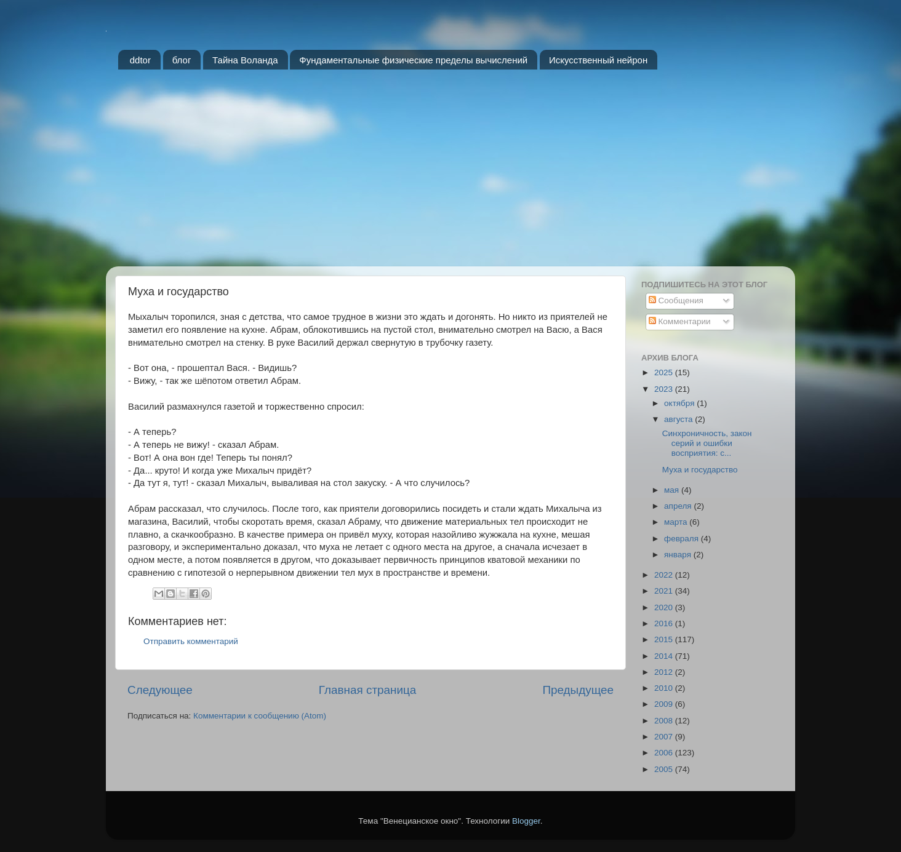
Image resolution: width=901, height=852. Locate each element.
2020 (664, 607)
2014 (664, 656)
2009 (664, 704)
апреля (679, 506)
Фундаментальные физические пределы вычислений (413, 60)
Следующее (160, 689)
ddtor (140, 60)
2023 (664, 389)
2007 (664, 736)
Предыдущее (578, 689)
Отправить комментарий (190, 641)
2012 (664, 672)
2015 (664, 639)
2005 (664, 769)
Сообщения (676, 300)
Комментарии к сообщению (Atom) (259, 715)
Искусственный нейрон (598, 60)
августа (679, 419)
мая (672, 490)
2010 (664, 688)
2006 (664, 752)
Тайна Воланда (245, 60)
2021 (664, 590)
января (679, 554)
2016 (664, 623)
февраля (682, 538)
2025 (664, 372)
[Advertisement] (450, 174)
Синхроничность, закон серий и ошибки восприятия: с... (707, 443)
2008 (664, 720)
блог (181, 60)
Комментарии (680, 321)
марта (676, 522)
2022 (664, 574)
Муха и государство (700, 469)
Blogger (526, 821)
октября (680, 403)
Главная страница (368, 689)
